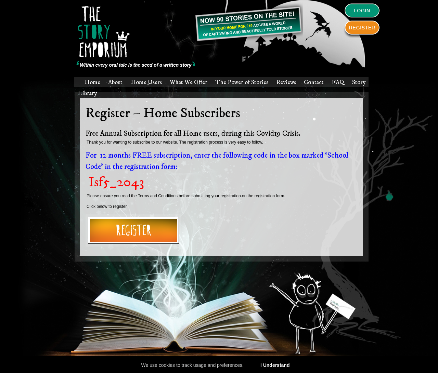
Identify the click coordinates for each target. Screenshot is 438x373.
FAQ (338, 82)
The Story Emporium (136, 36)
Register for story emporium (133, 230)
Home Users (146, 82)
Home (92, 82)
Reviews (286, 82)
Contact (314, 82)
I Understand (275, 365)
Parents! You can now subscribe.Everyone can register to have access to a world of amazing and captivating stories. (248, 23)
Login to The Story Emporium (362, 12)
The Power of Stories (241, 82)
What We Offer (188, 82)
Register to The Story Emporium (362, 29)
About (115, 82)
